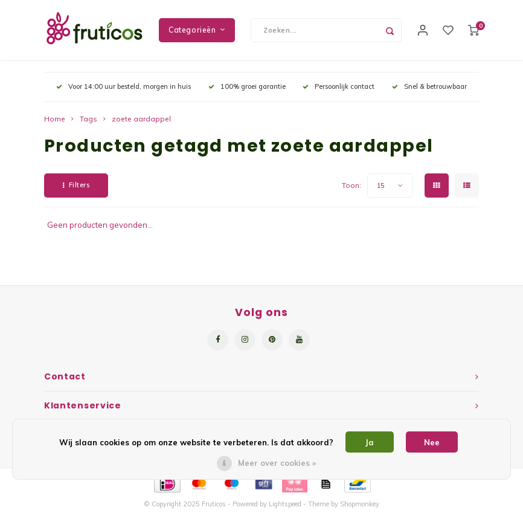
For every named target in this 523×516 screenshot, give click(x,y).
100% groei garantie (247, 87)
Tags (88, 119)
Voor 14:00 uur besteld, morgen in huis (123, 87)
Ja (369, 442)
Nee (432, 442)
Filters (76, 185)
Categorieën (196, 29)
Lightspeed (285, 504)
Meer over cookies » (277, 463)
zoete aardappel (141, 119)
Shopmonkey (359, 504)
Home (54, 119)
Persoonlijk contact (338, 87)
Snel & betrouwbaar (429, 87)
